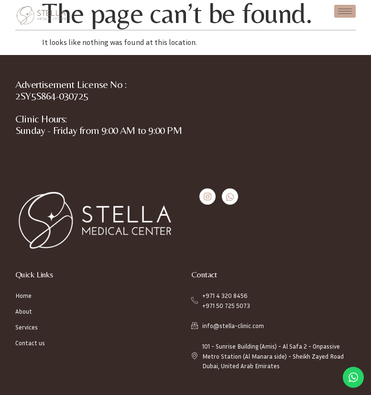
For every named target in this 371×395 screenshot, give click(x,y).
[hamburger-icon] (345, 11)
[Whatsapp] (230, 196)
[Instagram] (207, 196)
